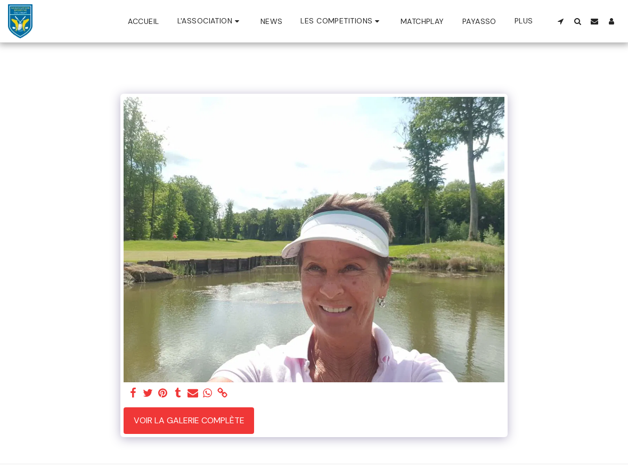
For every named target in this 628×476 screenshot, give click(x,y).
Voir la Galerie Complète (189, 420)
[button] (210, 21)
